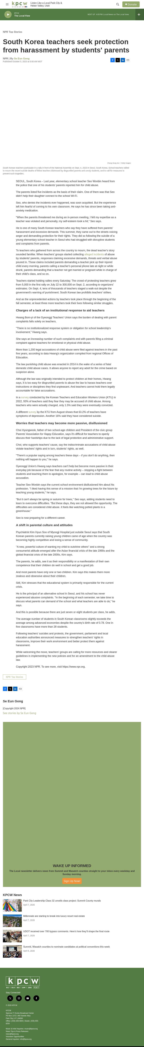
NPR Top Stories (12, 32)
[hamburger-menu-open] (7, 4)
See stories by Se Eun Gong (19, 713)
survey (25, 397)
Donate (132, 4)
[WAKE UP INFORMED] (72, 790)
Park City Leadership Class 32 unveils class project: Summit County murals (62, 912)
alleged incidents (94, 254)
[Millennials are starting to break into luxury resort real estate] (12, 932)
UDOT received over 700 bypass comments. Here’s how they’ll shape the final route (66, 942)
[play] (8, 14)
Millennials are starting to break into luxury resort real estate (54, 927)
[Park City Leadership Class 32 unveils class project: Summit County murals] (12, 916)
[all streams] (139, 14)
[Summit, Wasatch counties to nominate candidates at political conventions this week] (12, 963)
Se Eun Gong (22, 58)
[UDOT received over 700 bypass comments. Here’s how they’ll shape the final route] (12, 947)
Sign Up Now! (72, 881)
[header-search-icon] (117, 4)
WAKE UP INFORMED (72, 866)
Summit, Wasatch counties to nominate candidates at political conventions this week (66, 958)
